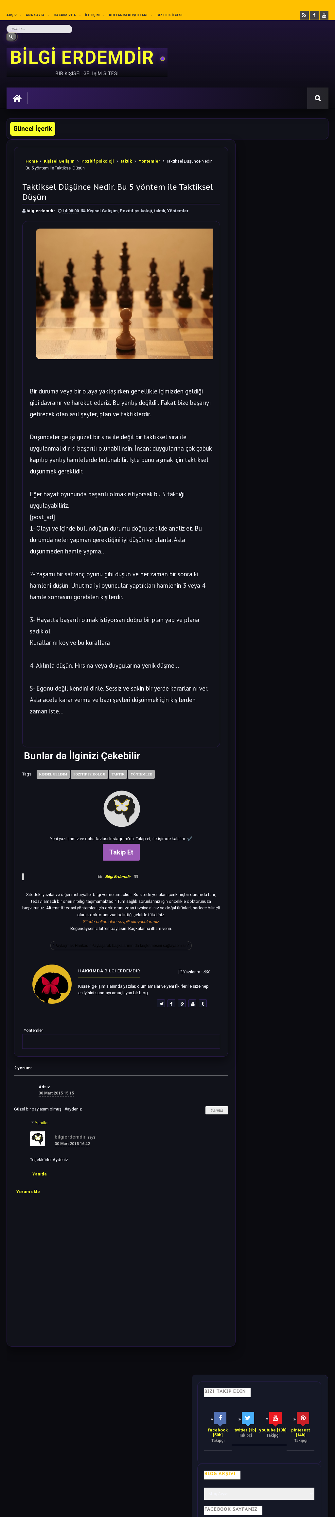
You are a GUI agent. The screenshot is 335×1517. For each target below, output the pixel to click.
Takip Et (113, 851)
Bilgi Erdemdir (109, 875)
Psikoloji (103, 1393)
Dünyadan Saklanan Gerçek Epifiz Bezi (287, 783)
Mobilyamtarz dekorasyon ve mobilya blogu (52, 1452)
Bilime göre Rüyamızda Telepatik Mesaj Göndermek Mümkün (272, 687)
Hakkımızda (65, 15)
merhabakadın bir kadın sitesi (37, 1446)
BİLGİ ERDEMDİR (84, 57)
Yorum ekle (28, 1191)
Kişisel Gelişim (59, 159)
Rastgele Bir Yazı (279, 962)
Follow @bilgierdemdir (262, 937)
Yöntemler (149, 159)
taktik (126, 159)
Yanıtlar (42, 1122)
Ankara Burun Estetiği (233, 1507)
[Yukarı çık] (167, 1465)
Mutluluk (246, 1393)
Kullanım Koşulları (128, 15)
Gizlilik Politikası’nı (155, 1476)
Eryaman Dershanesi (193, 1507)
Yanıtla (200, 1109)
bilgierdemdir (70, 1136)
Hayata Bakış (67, 1393)
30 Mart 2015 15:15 (56, 1092)
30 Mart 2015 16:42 (72, 1143)
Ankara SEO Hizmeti (272, 1507)
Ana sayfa (35, 15)
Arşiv (12, 15)
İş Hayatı (135, 1393)
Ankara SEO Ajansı (307, 1507)
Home (32, 159)
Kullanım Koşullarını (108, 1476)
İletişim (92, 15)
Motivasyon (169, 1393)
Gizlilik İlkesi (170, 15)
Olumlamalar (209, 1393)
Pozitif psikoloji (97, 159)
